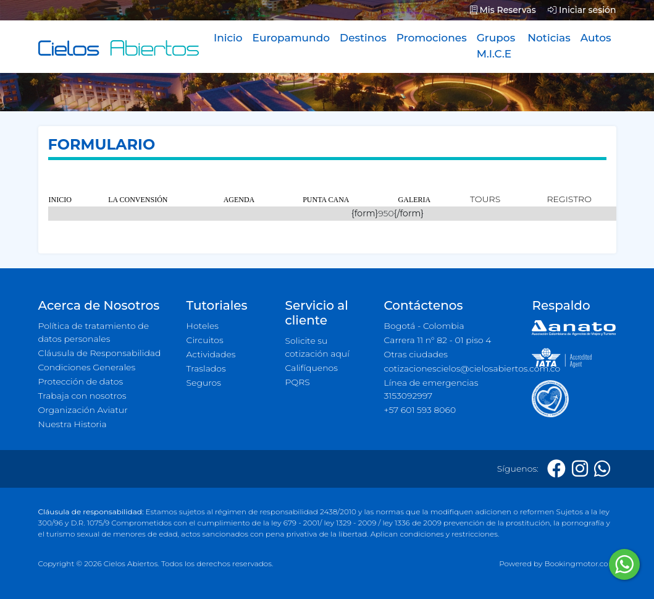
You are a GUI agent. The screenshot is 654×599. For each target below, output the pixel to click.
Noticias (548, 38)
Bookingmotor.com (580, 563)
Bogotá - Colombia (424, 325)
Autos (596, 38)
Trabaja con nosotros (82, 395)
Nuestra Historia (72, 424)
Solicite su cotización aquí (317, 347)
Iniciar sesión (582, 9)
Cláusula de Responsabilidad (99, 353)
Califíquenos (311, 367)
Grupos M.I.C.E (496, 46)
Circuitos (205, 340)
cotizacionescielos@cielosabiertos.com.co (450, 368)
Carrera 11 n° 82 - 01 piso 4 (437, 340)
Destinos (363, 38)
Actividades (211, 354)
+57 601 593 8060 (420, 409)
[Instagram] (580, 468)
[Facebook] (556, 468)
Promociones (431, 38)
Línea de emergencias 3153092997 (431, 389)
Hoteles (203, 325)
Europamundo (291, 38)
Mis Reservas (503, 9)
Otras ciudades (416, 354)
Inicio (228, 38)
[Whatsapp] (602, 468)
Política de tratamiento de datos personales (93, 332)
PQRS (297, 382)
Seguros (204, 382)
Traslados (206, 368)
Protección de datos (81, 381)
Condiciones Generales (87, 367)
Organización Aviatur (83, 409)
